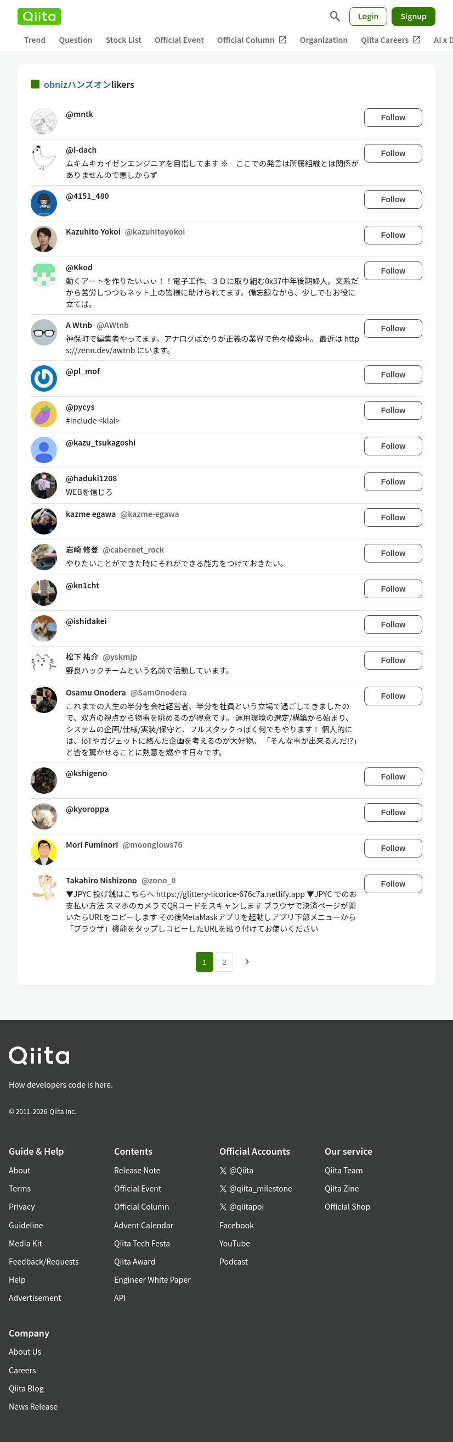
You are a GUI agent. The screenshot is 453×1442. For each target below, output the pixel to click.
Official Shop (347, 1206)
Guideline (26, 1225)
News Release (33, 1406)
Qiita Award (134, 1261)
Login (368, 15)
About (19, 1170)
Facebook (236, 1225)
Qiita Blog (26, 1388)
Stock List (123, 39)
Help (17, 1279)
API (120, 1297)
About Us (25, 1351)
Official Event (179, 39)
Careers (22, 1370)
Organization (324, 39)
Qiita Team (344, 1170)
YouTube (234, 1243)
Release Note (137, 1170)
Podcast (233, 1261)
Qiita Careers (391, 40)
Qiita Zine (342, 1188)
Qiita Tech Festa (142, 1243)
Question (75, 39)
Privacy (22, 1206)
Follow (393, 117)
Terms (20, 1188)
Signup (413, 15)
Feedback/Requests (44, 1261)
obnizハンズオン (77, 84)
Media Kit (25, 1243)
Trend (35, 39)
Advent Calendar (143, 1225)
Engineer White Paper (152, 1279)
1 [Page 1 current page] (204, 962)
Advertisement (35, 1297)
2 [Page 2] (224, 962)
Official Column (252, 40)
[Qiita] (39, 16)
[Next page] (247, 962)
